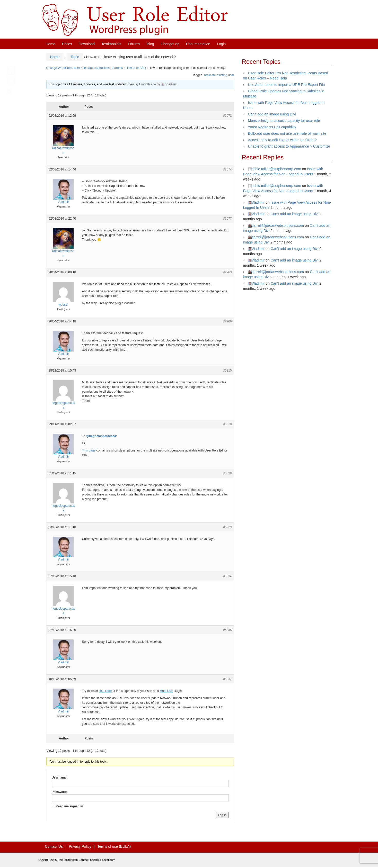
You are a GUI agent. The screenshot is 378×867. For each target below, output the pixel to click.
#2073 (227, 116)
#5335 (227, 630)
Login (221, 44)
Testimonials (111, 44)
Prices (67, 44)
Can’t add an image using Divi (272, 114)
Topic (75, 57)
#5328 (227, 473)
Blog (150, 44)
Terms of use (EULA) (114, 846)
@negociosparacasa (101, 436)
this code (105, 691)
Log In (222, 815)
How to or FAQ (136, 68)
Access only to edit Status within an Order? (282, 140)
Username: (60, 777)
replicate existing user (219, 75)
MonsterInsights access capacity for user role (284, 121)
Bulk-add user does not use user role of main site (287, 133)
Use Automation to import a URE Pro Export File (286, 85)
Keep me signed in (69, 806)
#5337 (227, 679)
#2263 (227, 272)
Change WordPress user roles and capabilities (78, 68)
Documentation (198, 44)
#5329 (227, 527)
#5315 (227, 370)
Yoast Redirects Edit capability (272, 127)
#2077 (227, 218)
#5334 (227, 576)
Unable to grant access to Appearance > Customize (289, 146)
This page (89, 450)
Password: (59, 792)
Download (87, 44)
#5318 (227, 424)
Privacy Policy (80, 846)
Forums (134, 44)
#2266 (227, 321)
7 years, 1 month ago (141, 84)
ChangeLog (170, 44)
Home (50, 44)
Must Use (166, 691)
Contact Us (54, 846)
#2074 (227, 169)
